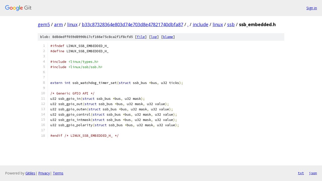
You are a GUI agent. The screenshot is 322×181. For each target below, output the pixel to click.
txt (301, 173)
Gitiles (30, 173)
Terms (58, 173)
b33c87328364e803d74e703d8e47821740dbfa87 (132, 24)
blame (168, 37)
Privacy (44, 173)
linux (72, 24)
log (154, 37)
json (313, 173)
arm (58, 24)
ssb (231, 24)
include (200, 24)
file (141, 37)
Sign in (311, 8)
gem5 (44, 24)
